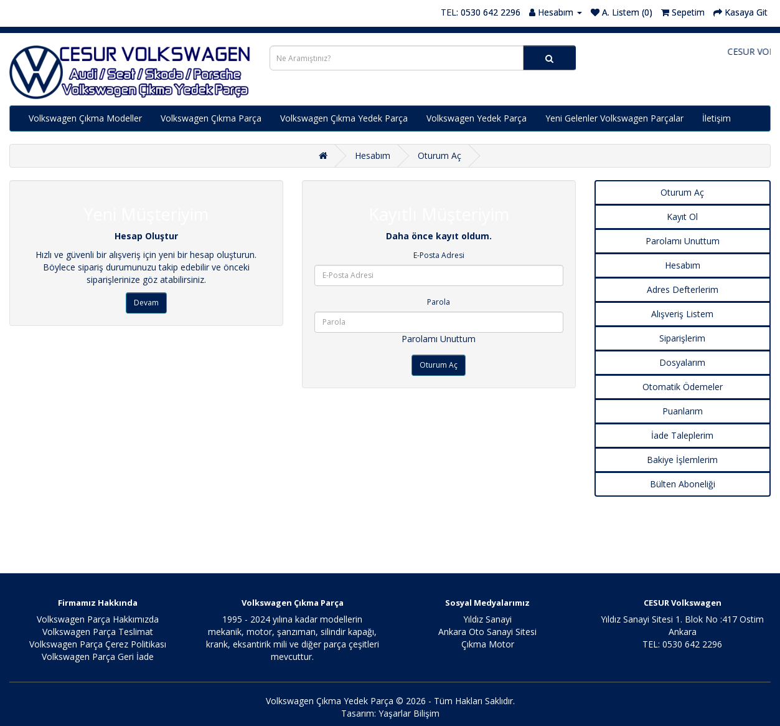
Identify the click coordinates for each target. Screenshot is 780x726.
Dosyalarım (682, 362)
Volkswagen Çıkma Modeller (85, 118)
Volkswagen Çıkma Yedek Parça (344, 118)
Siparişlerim (682, 338)
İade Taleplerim (682, 435)
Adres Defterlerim (682, 289)
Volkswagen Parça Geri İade (98, 656)
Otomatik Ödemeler (682, 387)
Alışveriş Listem (682, 314)
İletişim (716, 118)
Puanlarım (682, 411)
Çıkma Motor (487, 644)
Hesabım (372, 155)
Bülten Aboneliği (682, 484)
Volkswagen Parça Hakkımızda (98, 619)
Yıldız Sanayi (487, 619)
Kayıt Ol (682, 216)
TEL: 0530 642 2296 (480, 12)
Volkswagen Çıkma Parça (211, 118)
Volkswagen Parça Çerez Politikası (97, 644)
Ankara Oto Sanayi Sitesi (487, 632)
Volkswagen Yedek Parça (476, 118)
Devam (146, 302)
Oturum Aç (439, 155)
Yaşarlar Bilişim (408, 713)
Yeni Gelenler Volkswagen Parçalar (614, 118)
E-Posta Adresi (438, 255)
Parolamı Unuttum (439, 339)
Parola (438, 302)
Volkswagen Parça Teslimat (97, 632)
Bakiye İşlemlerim (682, 460)
